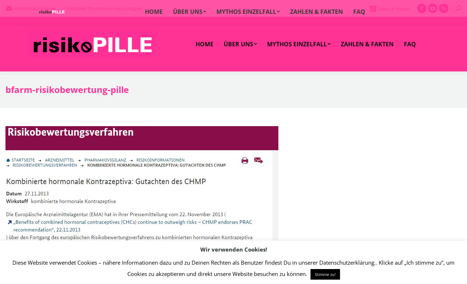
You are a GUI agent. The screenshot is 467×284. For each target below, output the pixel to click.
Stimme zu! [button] (325, 274)
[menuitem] (204, 44)
